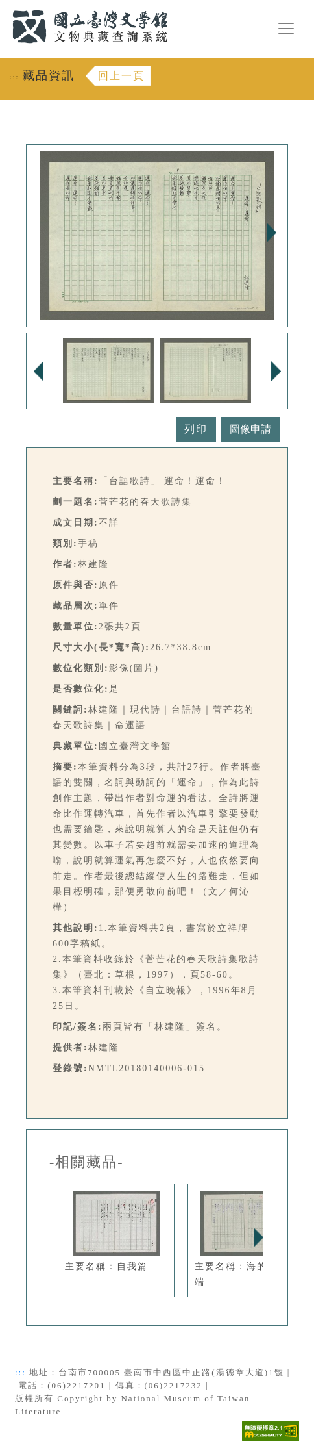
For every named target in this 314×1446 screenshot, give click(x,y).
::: (4, 7)
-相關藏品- (86, 1162)
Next (271, 232)
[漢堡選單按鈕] (286, 28)
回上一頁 (121, 75)
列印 (196, 429)
